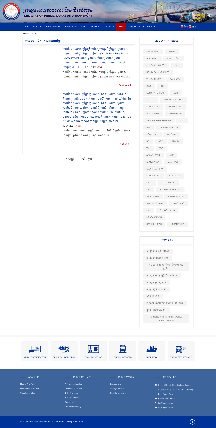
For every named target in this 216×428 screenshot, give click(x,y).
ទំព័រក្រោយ (71, 159)
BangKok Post (176, 196)
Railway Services (123, 357)
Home (25, 27)
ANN (148, 189)
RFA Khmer (152, 58)
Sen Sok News (154, 224)
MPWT (99, 67)
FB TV (149, 183)
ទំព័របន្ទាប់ (86, 159)
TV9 (161, 148)
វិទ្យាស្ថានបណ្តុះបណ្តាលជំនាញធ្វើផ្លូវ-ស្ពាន (164, 303)
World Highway (154, 203)
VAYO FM (171, 134)
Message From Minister (29, 388)
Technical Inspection (64, 357)
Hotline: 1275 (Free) (166, 398)
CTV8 (148, 86)
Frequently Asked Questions (141, 27)
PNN (148, 210)
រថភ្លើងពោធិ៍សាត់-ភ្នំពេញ (157, 258)
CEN (176, 93)
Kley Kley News (155, 169)
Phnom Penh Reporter (158, 120)
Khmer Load (173, 58)
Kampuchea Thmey (174, 100)
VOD (161, 141)
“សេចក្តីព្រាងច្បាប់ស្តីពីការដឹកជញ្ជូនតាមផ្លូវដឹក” (166, 266)
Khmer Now (152, 162)
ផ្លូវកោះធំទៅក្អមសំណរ (156, 310)
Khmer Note (175, 113)
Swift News (152, 196)
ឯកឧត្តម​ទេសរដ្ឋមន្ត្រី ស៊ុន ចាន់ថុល (161, 275)
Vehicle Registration (35, 357)
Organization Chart (27, 393)
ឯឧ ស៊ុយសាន (152, 296)
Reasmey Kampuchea (157, 72)
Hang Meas (178, 203)
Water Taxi (151, 357)
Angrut (150, 100)
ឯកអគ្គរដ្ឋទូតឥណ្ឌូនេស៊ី (156, 282)
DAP (177, 65)
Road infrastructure (118, 393)
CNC (182, 120)
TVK (148, 148)
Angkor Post (168, 183)
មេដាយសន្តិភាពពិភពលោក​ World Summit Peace (166, 318)
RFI (148, 141)
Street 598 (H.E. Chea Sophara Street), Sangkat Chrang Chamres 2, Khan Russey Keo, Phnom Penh (175, 390)
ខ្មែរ (186, 27)
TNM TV (175, 141)
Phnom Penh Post (156, 65)
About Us (37, 27)
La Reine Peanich (168, 127)
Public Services (53, 27)
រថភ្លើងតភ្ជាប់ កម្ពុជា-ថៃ (156, 289)
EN (194, 27)
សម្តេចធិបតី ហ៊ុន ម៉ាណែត (157, 251)
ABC (172, 155)
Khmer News (153, 176)
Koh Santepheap (155, 93)
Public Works (71, 27)
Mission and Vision (27, 384)
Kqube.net (152, 134)
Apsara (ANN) (153, 155)
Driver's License (93, 357)
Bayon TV (175, 79)
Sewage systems (117, 388)
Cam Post (173, 162)
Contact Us (109, 27)
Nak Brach (174, 176)
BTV (162, 86)
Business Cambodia (170, 189)
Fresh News (152, 51)
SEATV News (175, 107)
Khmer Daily (153, 107)
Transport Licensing (181, 357)
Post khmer (152, 113)
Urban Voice (177, 224)
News (121, 27)
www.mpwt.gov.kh (165, 407)
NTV (148, 127)
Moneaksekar (154, 217)
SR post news (167, 210)
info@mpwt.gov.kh (165, 403)
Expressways (115, 384)
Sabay (172, 51)
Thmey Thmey (153, 79)
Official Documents (90, 27)
